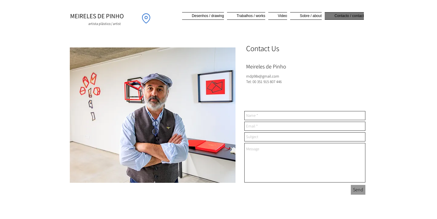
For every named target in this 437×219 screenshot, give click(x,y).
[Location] (146, 18)
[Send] (358, 190)
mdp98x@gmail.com (262, 76)
